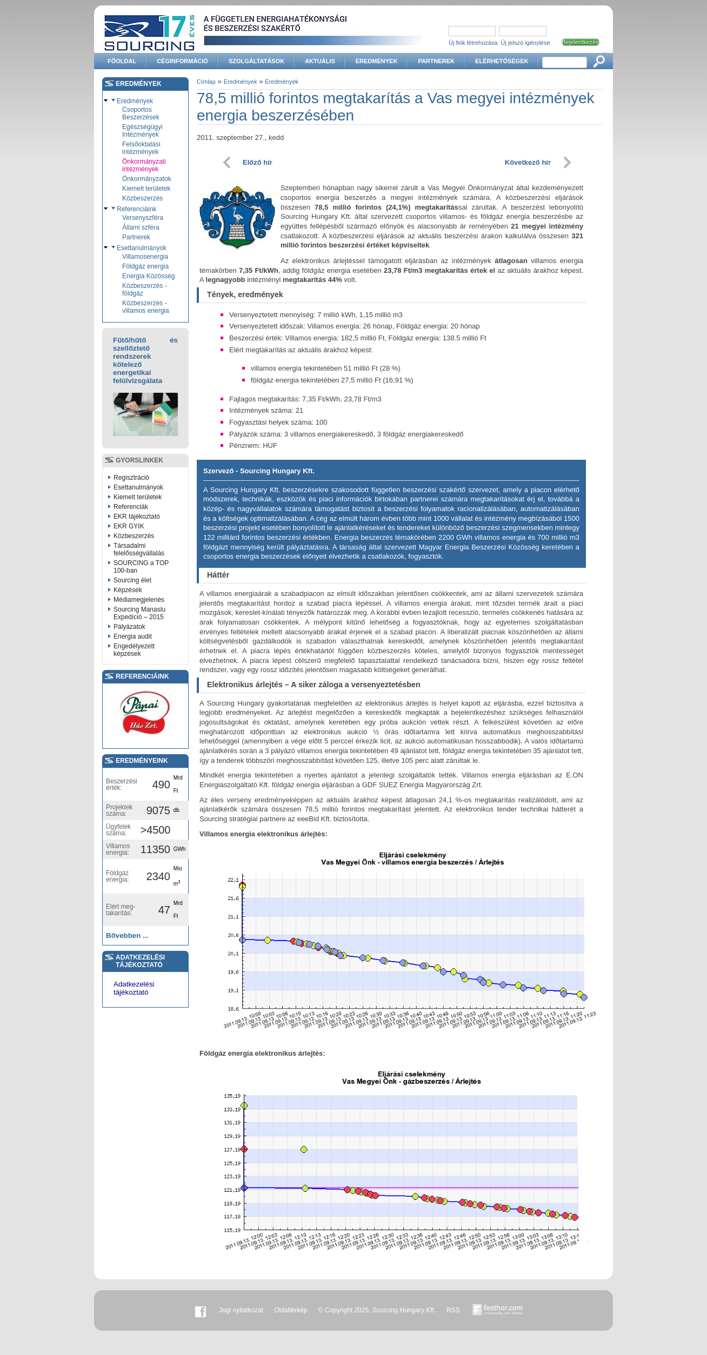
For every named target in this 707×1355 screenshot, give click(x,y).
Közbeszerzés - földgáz (144, 289)
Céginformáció (182, 61)
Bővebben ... (127, 935)
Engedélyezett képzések (134, 650)
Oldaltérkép (290, 1310)
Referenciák (131, 507)
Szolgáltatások (256, 61)
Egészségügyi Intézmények (142, 130)
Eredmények (377, 61)
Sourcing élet (132, 580)
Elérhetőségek (501, 61)
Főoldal (122, 61)
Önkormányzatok (146, 179)
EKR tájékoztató (137, 516)
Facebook (200, 1310)
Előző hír (257, 162)
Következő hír (528, 162)
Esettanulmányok (141, 248)
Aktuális (320, 61)
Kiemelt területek (146, 188)
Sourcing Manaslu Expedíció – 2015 (139, 613)
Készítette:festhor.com (498, 1310)
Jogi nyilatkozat (241, 1310)
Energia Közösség (148, 276)
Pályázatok (129, 626)
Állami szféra (140, 227)
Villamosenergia (145, 256)
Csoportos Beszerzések (140, 113)
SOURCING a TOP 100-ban (141, 566)
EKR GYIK (129, 526)
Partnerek (436, 61)
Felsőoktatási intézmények (141, 148)
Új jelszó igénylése (525, 42)
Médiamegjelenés (139, 599)
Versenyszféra (142, 218)
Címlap (206, 81)
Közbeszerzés (142, 198)
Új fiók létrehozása (473, 42)
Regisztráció (131, 477)
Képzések (128, 590)
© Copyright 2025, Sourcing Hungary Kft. (377, 1310)
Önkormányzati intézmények (144, 165)
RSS (453, 1310)
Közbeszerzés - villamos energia (145, 306)
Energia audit (133, 636)
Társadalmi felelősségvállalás (139, 549)
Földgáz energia (145, 266)
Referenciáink (136, 209)
